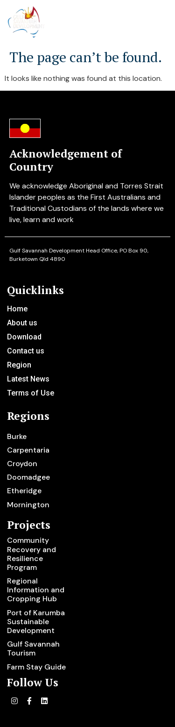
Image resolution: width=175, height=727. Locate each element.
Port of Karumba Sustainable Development (36, 621)
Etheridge (24, 491)
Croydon (22, 463)
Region (19, 364)
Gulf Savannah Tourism (33, 648)
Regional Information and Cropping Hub (35, 590)
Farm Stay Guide (36, 667)
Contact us (25, 350)
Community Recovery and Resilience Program (31, 553)
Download (24, 336)
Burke (17, 436)
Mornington (28, 505)
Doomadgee (28, 477)
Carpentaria (28, 450)
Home (17, 308)
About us (22, 322)
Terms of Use (30, 393)
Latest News (28, 378)
